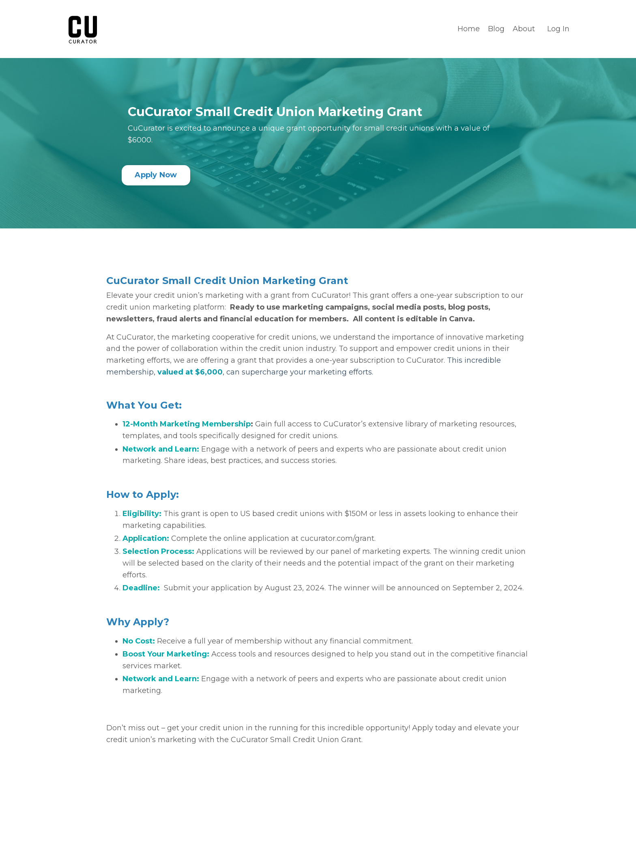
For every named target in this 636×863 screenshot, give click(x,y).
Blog (496, 28)
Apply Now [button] (156, 174)
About (524, 28)
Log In (558, 28)
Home (469, 28)
